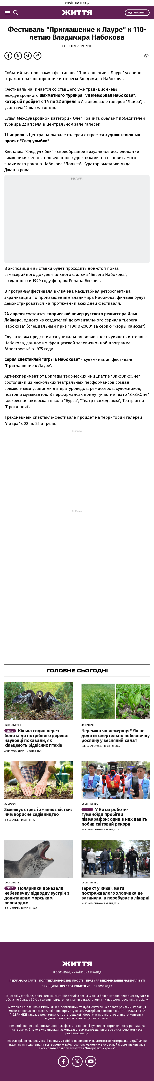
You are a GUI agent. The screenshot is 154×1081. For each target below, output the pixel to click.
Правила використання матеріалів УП (115, 980)
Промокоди (103, 986)
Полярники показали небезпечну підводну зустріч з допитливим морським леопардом (37, 895)
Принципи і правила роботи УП (66, 986)
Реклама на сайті (22, 980)
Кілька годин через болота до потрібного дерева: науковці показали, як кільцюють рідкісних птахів (36, 738)
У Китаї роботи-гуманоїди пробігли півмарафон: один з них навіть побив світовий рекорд (114, 817)
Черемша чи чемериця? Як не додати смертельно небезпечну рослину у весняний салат (116, 735)
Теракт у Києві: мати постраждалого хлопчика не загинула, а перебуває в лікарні (115, 893)
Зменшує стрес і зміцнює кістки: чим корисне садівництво (38, 812)
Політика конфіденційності (61, 980)
